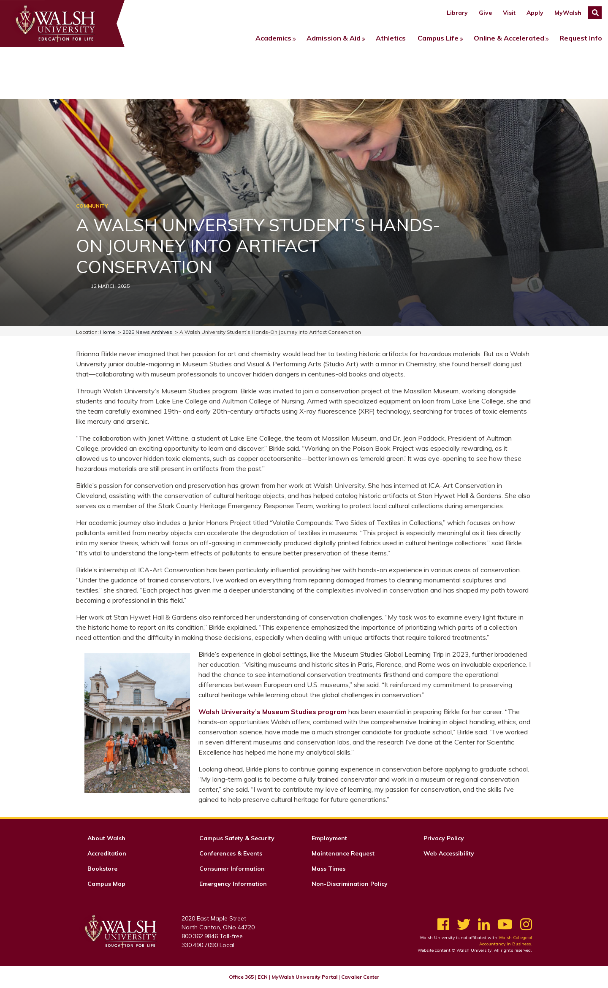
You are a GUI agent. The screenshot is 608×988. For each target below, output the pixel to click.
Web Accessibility (448, 853)
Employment (329, 838)
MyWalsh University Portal (304, 977)
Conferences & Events (230, 853)
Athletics (391, 38)
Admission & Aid (334, 38)
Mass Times (328, 868)
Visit (509, 12)
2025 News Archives (147, 332)
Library (457, 12)
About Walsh (106, 838)
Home (107, 332)
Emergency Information (233, 884)
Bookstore (102, 868)
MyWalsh (567, 12)
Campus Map (106, 884)
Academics (273, 38)
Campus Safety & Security (236, 838)
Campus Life (438, 38)
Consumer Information (232, 868)
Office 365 (241, 977)
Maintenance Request (343, 853)
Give (485, 12)
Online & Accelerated (509, 38)
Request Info (580, 38)
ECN (263, 977)
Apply (535, 12)
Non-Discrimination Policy (350, 884)
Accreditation (106, 853)
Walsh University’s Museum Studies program (272, 711)
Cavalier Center (360, 977)
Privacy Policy (443, 838)
